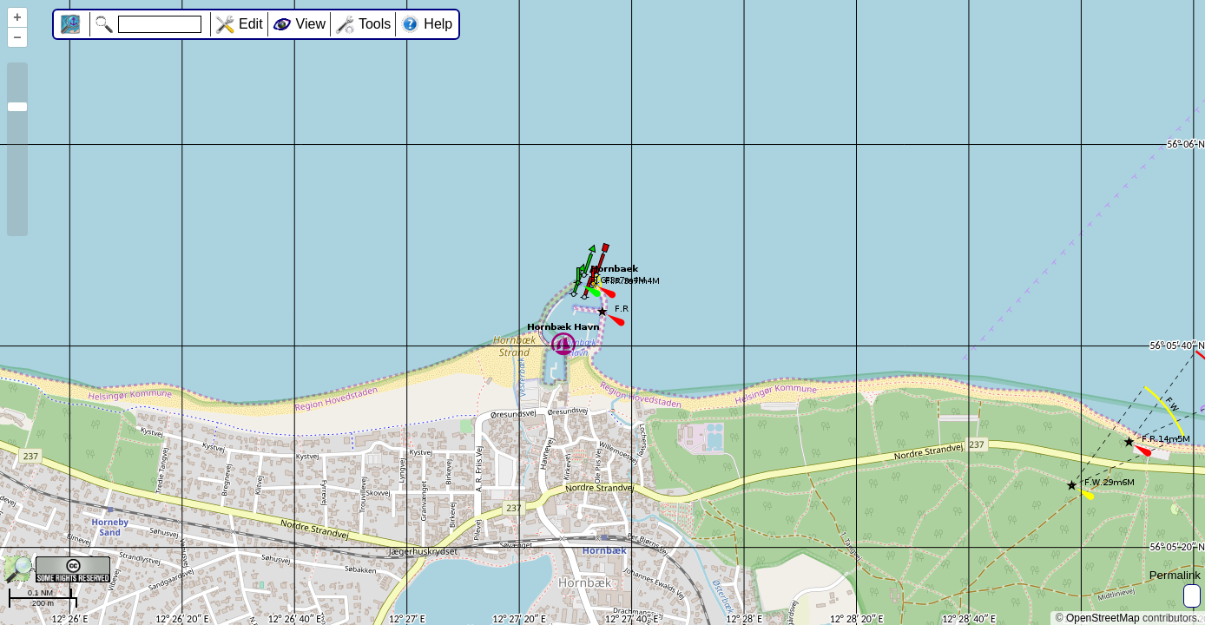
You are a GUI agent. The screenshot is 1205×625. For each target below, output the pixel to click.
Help (438, 23)
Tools (375, 23)
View (311, 23)
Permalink (1175, 575)
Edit (251, 23)
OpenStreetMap (1103, 618)
